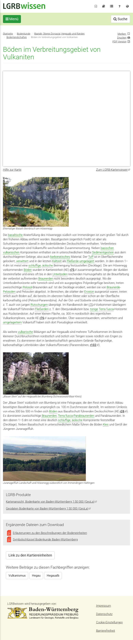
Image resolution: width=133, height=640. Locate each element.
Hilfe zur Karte (12, 169)
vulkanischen (11, 252)
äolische (47, 265)
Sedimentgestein (103, 252)
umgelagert (87, 261)
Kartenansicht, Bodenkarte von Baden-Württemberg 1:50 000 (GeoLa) (51, 501)
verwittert (22, 261)
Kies (106, 424)
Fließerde (73, 261)
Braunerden (45, 278)
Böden (28, 270)
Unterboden (59, 274)
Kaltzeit (57, 261)
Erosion (89, 291)
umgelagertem (12, 322)
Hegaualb (53, 575)
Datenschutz (104, 614)
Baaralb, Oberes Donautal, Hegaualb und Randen (59, 33)
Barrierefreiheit (105, 630)
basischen (107, 248)
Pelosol (27, 287)
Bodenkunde (23, 33)
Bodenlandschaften (17, 37)
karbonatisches (60, 257)
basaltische (15, 235)
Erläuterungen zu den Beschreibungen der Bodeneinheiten (50, 533)
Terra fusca (106, 309)
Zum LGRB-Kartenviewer (113, 169)
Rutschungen (39, 305)
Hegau (36, 575)
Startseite (8, 33)
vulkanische (25, 332)
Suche (120, 19)
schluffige (34, 265)
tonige (94, 309)
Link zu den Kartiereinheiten (30, 555)
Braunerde (113, 287)
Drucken (121, 37)
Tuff (90, 257)
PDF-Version (119, 41)
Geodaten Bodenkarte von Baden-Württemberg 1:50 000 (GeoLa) (48, 508)
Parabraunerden (84, 416)
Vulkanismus (17, 575)
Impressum (103, 605)
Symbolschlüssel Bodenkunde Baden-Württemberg (45, 539)
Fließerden (42, 309)
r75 (92, 305)
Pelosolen (9, 291)
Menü (12, 19)
